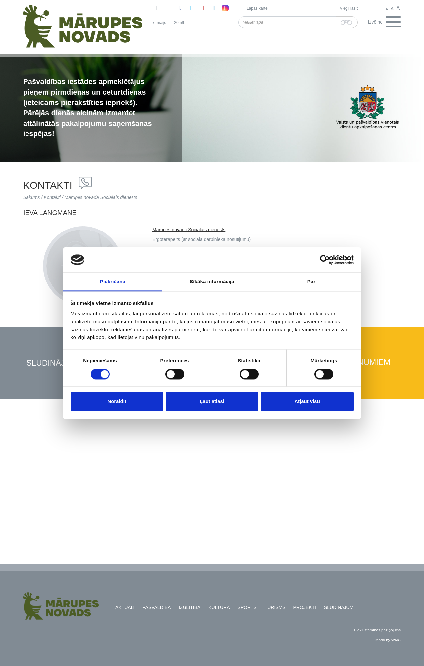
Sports (247, 607)
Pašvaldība (156, 607)
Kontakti (52, 197)
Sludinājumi (53, 363)
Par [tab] (311, 281)
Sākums (31, 197)
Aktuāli (124, 607)
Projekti (304, 607)
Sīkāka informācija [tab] (212, 281)
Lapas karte (257, 8)
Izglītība (189, 607)
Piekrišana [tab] (112, 281)
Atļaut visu (307, 401)
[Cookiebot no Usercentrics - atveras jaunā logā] (325, 260)
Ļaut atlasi (212, 401)
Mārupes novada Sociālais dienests (101, 197)
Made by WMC (388, 640)
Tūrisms (275, 607)
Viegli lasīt (349, 8)
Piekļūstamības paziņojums (377, 630)
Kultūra (219, 607)
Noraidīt (116, 401)
